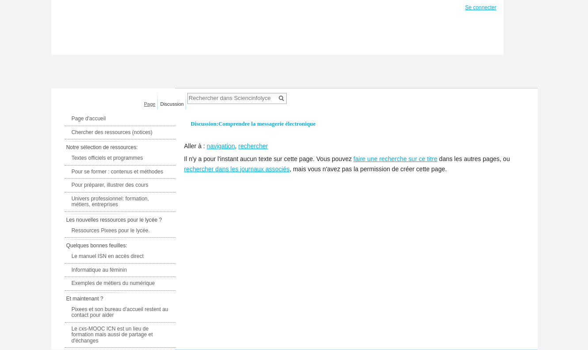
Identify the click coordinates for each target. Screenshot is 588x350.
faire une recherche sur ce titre (395, 158)
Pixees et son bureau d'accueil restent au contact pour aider (120, 312)
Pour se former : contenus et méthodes (117, 172)
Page (150, 104)
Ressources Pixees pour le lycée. (111, 230)
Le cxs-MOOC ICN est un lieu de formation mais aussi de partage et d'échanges (112, 335)
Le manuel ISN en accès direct (108, 256)
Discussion (172, 104)
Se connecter (481, 7)
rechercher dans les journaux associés (237, 169)
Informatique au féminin (99, 270)
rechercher (253, 146)
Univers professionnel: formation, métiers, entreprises (110, 202)
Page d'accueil (89, 118)
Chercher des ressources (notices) (112, 132)
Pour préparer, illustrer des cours (110, 185)
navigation (221, 146)
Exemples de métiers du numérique (113, 283)
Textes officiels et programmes (107, 158)
